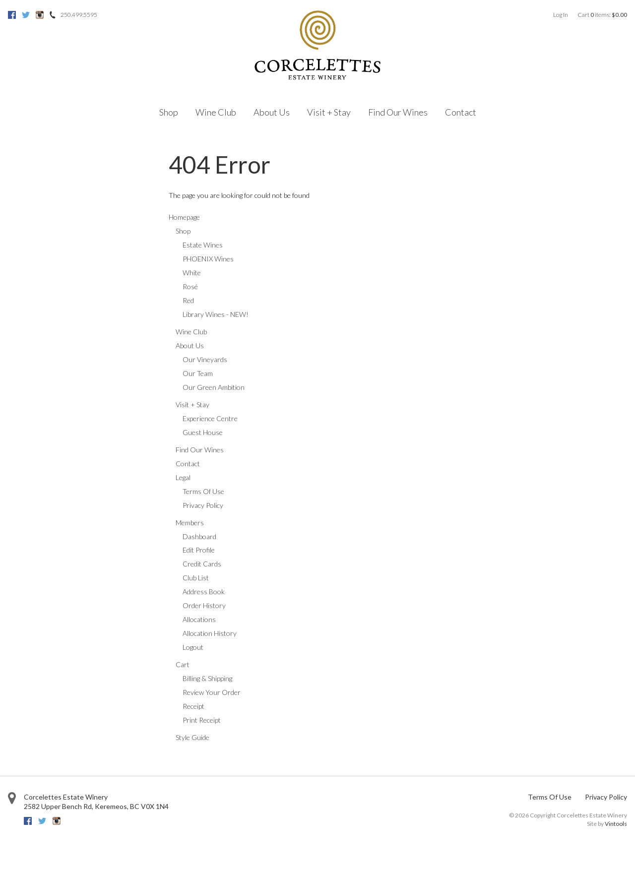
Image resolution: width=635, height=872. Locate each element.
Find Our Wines (398, 112)
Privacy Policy (203, 505)
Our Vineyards (205, 359)
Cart (183, 664)
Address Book (204, 591)
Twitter (26, 15)
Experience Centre (210, 418)
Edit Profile (199, 550)
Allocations (199, 619)
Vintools (616, 823)
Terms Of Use (203, 491)
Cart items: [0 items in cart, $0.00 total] (602, 14)
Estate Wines (203, 245)
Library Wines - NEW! (216, 314)
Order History (204, 605)
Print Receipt (202, 720)
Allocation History (210, 633)
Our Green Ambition (214, 387)
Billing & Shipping (207, 678)
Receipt (193, 706)
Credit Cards (202, 564)
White (192, 272)
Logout (193, 647)
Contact (460, 112)
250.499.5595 (79, 14)
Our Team (198, 373)
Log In (560, 14)
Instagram (40, 15)
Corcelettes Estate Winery (66, 797)
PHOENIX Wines (208, 258)
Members (190, 522)
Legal (183, 477)
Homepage (184, 217)
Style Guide (192, 737)
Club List (196, 577)
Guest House (203, 432)
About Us (272, 112)
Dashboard (199, 536)
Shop (168, 112)
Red (188, 300)
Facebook (12, 15)
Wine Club (215, 112)
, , (96, 806)
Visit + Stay (329, 112)
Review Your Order (212, 692)
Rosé (190, 286)
